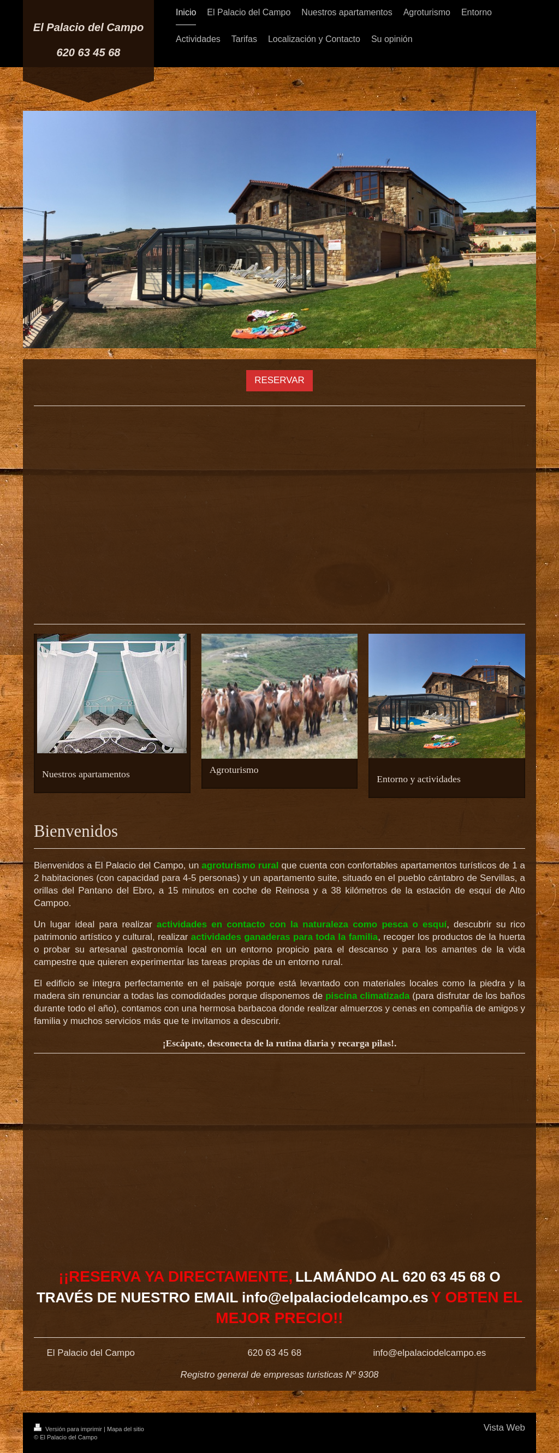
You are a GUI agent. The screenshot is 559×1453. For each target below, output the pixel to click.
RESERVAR (279, 380)
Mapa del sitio (125, 1429)
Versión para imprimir (69, 1429)
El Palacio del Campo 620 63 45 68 (88, 39)
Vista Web (504, 1427)
